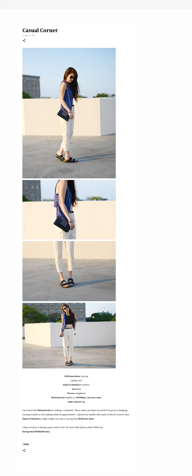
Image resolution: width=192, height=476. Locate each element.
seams (26, 444)
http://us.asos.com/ (91, 398)
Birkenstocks (58, 398)
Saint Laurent (74, 402)
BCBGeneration (72, 376)
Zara (74, 389)
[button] (24, 41)
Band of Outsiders (72, 385)
